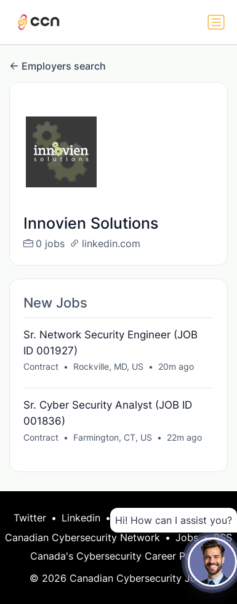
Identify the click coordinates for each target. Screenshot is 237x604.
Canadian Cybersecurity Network (82, 537)
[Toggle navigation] (216, 22)
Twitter (30, 518)
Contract (40, 366)
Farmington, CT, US (112, 437)
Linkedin (81, 518)
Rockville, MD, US (108, 366)
